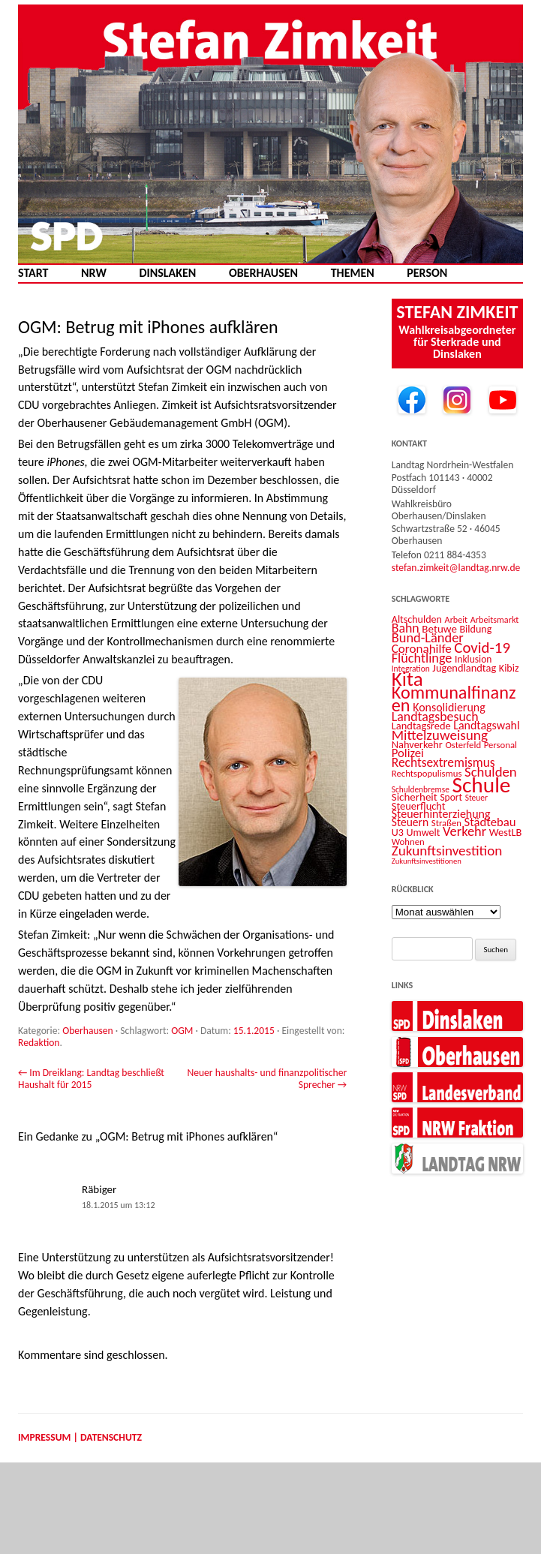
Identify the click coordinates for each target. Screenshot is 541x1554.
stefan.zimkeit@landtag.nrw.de (456, 567)
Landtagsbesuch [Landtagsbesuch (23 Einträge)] (435, 716)
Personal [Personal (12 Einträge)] (500, 744)
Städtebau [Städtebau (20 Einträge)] (490, 821)
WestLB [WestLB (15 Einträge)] (505, 832)
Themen (352, 273)
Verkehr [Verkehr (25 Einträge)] (464, 831)
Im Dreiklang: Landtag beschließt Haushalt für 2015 (91, 1078)
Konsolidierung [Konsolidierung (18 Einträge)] (449, 707)
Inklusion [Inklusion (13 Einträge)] (473, 659)
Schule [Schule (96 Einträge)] (481, 784)
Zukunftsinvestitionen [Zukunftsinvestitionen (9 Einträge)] (426, 861)
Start (33, 273)
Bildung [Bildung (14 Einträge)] (475, 629)
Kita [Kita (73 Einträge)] (407, 678)
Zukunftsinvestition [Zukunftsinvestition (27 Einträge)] (447, 850)
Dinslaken (167, 273)
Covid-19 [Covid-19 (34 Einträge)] (482, 647)
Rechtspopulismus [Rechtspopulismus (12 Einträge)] (427, 773)
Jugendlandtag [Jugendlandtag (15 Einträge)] (464, 668)
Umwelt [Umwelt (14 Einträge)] (423, 832)
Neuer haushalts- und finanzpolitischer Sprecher (267, 1078)
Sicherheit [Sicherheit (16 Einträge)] (414, 797)
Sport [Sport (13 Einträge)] (451, 797)
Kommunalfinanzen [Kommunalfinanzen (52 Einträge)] (454, 699)
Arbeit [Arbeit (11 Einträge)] (456, 619)
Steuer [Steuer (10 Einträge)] (476, 797)
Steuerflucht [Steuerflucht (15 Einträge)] (419, 806)
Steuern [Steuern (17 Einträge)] (410, 822)
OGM (182, 1030)
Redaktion (39, 1042)
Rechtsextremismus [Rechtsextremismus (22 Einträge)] (443, 762)
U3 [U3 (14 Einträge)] (398, 832)
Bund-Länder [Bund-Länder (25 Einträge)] (428, 637)
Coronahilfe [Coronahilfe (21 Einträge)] (422, 649)
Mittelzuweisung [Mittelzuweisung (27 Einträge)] (440, 735)
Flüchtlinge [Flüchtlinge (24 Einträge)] (422, 658)
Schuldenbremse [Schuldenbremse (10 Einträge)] (420, 789)
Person (427, 273)
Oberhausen (263, 273)
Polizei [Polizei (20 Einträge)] (408, 752)
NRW (94, 273)
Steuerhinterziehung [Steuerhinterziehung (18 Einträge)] (441, 814)
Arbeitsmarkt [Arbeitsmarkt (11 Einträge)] (494, 619)
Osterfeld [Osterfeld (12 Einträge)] (463, 744)
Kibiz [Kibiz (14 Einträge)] (509, 668)
